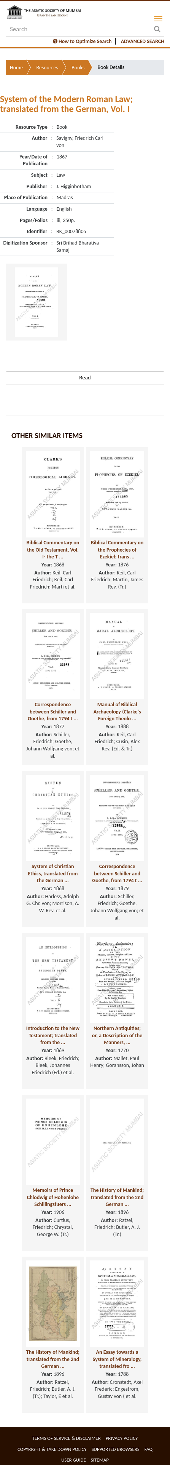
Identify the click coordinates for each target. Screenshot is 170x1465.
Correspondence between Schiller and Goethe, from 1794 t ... (53, 711)
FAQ (149, 1449)
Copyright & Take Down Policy (52, 1449)
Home (16, 67)
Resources (47, 67)
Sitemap (100, 1460)
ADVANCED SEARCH (142, 41)
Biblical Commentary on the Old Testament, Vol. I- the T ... (53, 549)
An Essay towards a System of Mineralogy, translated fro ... (117, 1359)
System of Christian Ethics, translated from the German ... (53, 873)
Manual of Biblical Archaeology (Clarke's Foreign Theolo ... (117, 711)
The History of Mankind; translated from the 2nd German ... (117, 1197)
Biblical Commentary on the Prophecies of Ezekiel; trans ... (117, 549)
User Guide (73, 1460)
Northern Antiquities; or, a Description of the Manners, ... (117, 1035)
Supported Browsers (116, 1449)
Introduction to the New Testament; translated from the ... (52, 1035)
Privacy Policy (122, 1438)
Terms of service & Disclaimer (66, 1438)
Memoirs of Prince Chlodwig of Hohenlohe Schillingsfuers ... (53, 1197)
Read (85, 377)
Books (77, 67)
